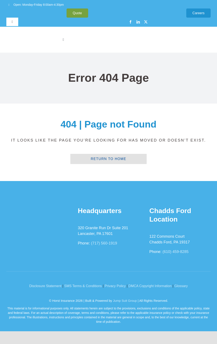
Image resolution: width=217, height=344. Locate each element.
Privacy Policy (115, 286)
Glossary (181, 286)
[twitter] (145, 22)
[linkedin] (138, 22)
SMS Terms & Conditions (83, 286)
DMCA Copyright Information (150, 286)
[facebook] (130, 22)
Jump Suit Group (125, 300)
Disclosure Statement (45, 286)
